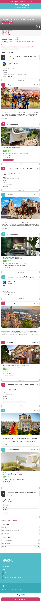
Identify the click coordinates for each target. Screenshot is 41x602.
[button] (4, 98)
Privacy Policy (23, 589)
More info (4, 118)
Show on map (10, 148)
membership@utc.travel (10, 575)
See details (21, 80)
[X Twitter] (10, 586)
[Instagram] (13, 586)
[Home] (3, 586)
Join (31, 1)
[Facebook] (6, 586)
